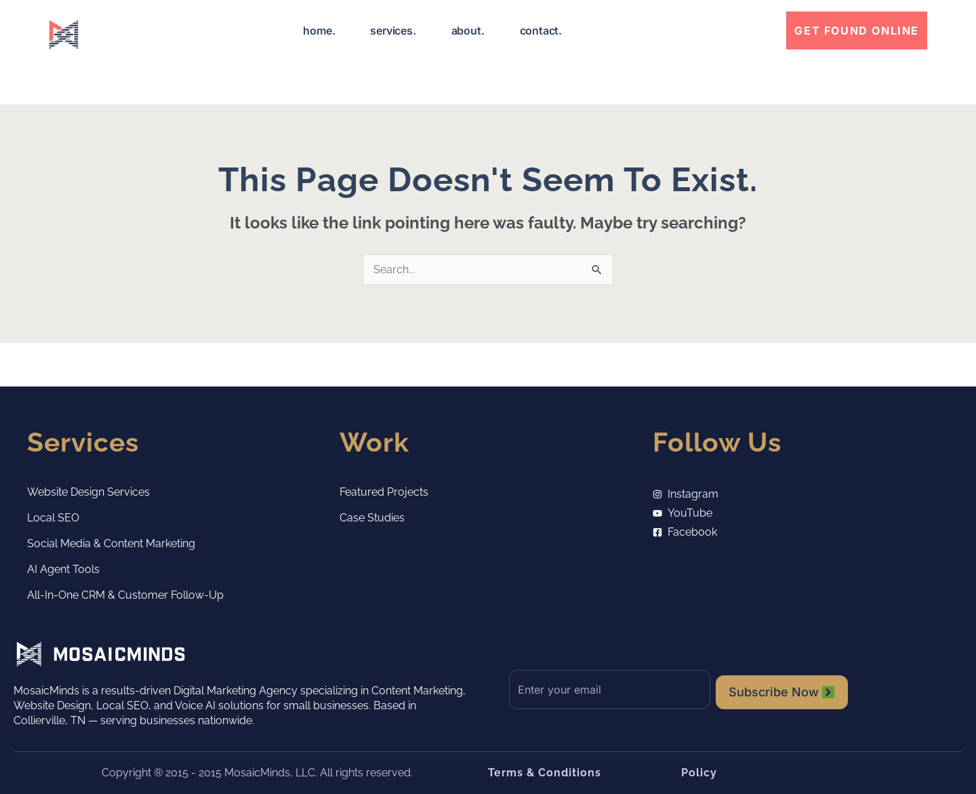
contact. (541, 30)
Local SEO (53, 517)
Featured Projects (384, 491)
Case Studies (372, 517)
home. (319, 30)
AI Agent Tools (63, 569)
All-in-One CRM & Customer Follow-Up (125, 595)
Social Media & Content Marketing (111, 543)
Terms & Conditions (544, 772)
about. (468, 30)
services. (392, 30)
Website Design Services (88, 491)
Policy (699, 772)
